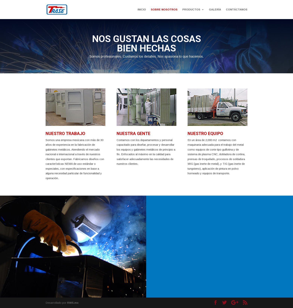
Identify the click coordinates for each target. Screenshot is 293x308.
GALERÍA (215, 9)
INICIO (142, 9)
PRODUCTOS (191, 9)
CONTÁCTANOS (236, 9)
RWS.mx (72, 302)
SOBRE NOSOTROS (164, 9)
